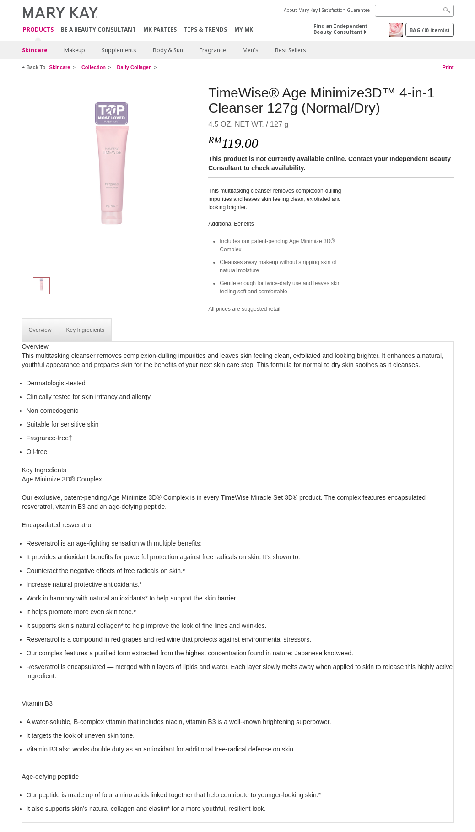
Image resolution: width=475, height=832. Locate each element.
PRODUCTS (38, 30)
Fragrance (213, 50)
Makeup (74, 50)
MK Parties (160, 29)
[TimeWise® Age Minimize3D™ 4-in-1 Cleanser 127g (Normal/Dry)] (111, 176)
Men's (251, 50)
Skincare (35, 50)
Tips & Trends (205, 29)
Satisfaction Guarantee (346, 10)
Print (447, 67)
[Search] (414, 11)
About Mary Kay (301, 10)
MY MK (243, 29)
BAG (429, 30)
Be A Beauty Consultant (98, 29)
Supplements (119, 50)
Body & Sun (168, 50)
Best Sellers (290, 50)
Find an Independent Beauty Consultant (340, 29)
